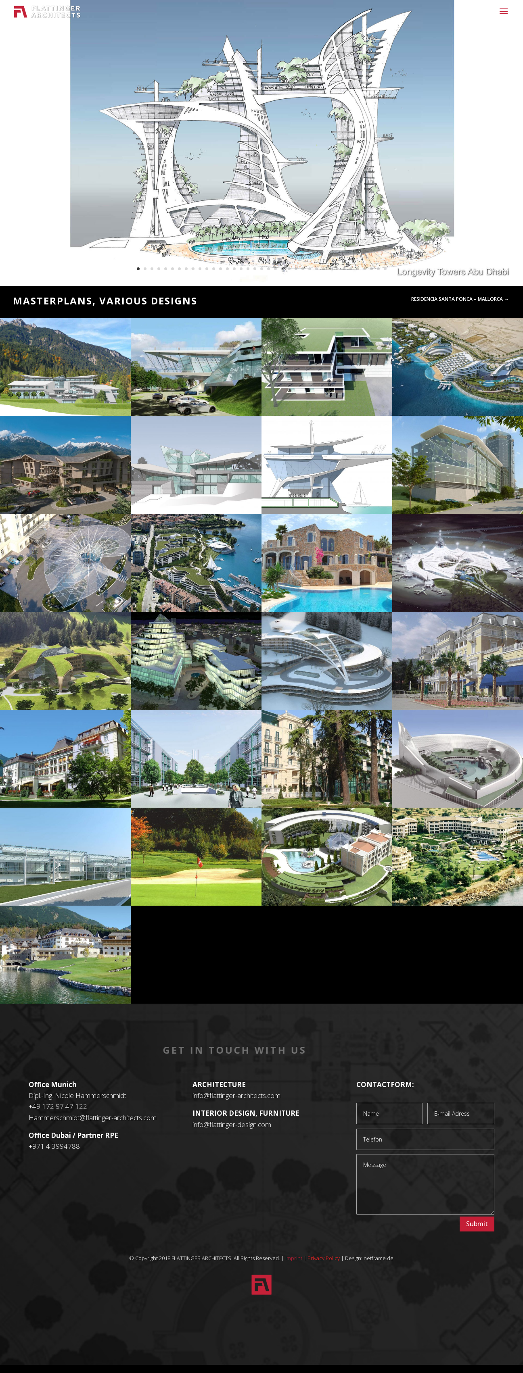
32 (350, 268)
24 (296, 268)
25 (302, 268)
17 (248, 268)
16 (241, 268)
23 (289, 268)
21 (275, 268)
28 (323, 268)
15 (234, 268)
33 (357, 268)
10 (200, 268)
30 (337, 268)
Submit (477, 1223)
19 (261, 268)
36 (378, 268)
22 (282, 268)
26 (309, 268)
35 (371, 268)
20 (268, 268)
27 (316, 268)
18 (254, 268)
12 (213, 268)
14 (227, 268)
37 (385, 268)
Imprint (293, 1258)
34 (364, 268)
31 (344, 268)
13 (220, 268)
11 (206, 268)
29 (330, 268)
